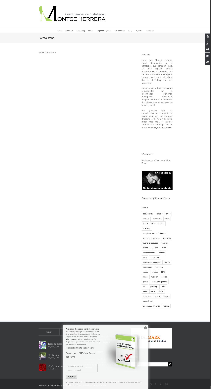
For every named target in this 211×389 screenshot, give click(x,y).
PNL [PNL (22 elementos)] (144, 286)
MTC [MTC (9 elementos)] (162, 272)
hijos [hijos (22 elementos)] (144, 257)
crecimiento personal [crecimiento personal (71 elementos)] (151, 238)
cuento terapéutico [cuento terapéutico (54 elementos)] (150, 243)
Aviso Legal (70, 339)
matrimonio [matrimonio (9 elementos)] (147, 267)
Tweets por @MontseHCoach (155, 198)
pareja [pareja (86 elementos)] (145, 281)
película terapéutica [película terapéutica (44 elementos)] (158, 281)
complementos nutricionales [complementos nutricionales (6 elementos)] (154, 233)
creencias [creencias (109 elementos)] (166, 238)
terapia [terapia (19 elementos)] (157, 296)
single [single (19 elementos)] (160, 291)
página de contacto (162, 127)
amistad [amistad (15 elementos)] (159, 214)
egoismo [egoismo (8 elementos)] (154, 248)
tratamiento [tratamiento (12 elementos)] (147, 301)
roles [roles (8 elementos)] (163, 286)
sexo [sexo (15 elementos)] (152, 291)
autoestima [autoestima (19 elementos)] (156, 218)
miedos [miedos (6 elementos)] (154, 272)
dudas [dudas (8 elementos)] (145, 248)
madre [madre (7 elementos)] (166, 262)
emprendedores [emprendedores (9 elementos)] (149, 252)
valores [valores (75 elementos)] (165, 306)
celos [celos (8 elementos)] (166, 218)
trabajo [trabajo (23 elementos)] (166, 296)
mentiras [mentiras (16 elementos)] (158, 267)
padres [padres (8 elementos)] (163, 277)
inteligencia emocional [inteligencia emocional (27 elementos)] (151, 262)
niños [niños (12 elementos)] (145, 277)
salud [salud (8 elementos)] (145, 291)
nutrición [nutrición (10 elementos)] (153, 277)
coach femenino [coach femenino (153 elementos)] (157, 223)
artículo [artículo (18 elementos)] (145, 218)
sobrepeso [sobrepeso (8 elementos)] (147, 296)
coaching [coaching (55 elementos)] (146, 228)
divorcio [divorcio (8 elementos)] (164, 243)
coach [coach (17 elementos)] (145, 223)
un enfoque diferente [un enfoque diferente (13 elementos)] (151, 306)
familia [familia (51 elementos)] (161, 252)
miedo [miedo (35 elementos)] (145, 272)
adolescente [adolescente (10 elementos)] (147, 214)
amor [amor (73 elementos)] (168, 214)
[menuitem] (61, 30)
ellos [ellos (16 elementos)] (163, 248)
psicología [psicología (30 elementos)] (153, 286)
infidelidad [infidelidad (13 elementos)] (154, 257)
